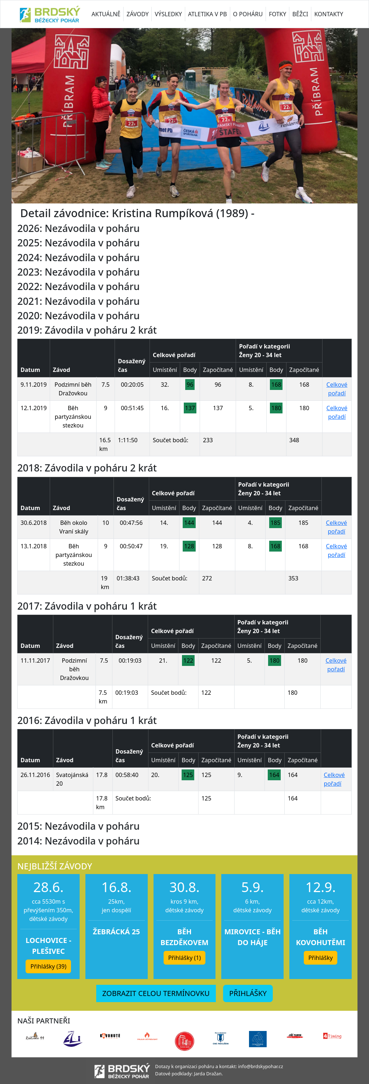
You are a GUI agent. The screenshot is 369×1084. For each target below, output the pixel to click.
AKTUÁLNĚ (106, 14)
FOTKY (277, 14)
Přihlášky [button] (320, 958)
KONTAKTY (328, 14)
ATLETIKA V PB (207, 14)
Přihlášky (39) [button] (48, 966)
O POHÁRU (248, 14)
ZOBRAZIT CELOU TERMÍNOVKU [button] (156, 993)
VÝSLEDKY (168, 14)
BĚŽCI (300, 14)
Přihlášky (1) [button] (184, 958)
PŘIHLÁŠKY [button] (248, 993)
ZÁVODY (137, 14)
